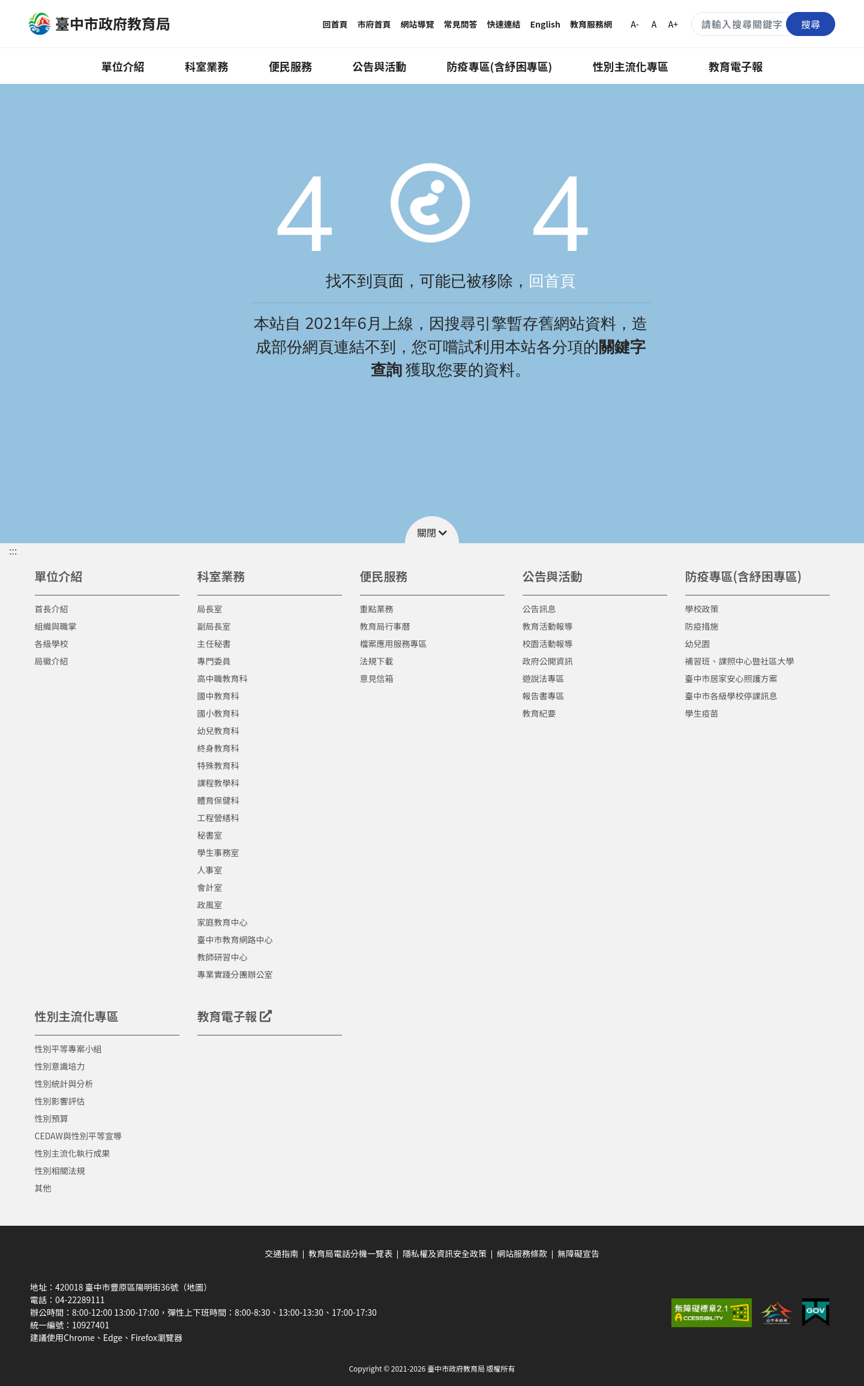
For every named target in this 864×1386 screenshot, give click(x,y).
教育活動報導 (548, 626)
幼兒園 (697, 643)
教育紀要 (539, 713)
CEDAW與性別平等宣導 (78, 1136)
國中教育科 (218, 696)
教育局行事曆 (385, 626)
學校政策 (702, 609)
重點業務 (377, 609)
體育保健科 (218, 800)
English (545, 24)
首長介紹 (51, 609)
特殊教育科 (218, 765)
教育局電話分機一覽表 (350, 1253)
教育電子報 (736, 66)
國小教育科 (218, 713)
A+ (673, 24)
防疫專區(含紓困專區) (500, 66)
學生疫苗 (702, 713)
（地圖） (195, 1287)
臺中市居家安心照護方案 (731, 678)
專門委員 (214, 661)
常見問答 (461, 24)
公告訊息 (539, 609)
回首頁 (335, 24)
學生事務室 (218, 852)
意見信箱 (377, 678)
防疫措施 (702, 626)
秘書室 (210, 835)
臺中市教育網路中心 (235, 939)
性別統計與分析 (64, 1083)
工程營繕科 (218, 818)
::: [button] (13, 550)
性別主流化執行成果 (72, 1153)
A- (634, 24)
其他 (43, 1188)
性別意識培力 (60, 1066)
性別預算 (51, 1118)
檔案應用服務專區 (393, 643)
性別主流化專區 (630, 66)
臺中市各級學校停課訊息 (731, 696)
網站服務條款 (522, 1253)
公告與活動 (379, 66)
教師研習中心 (222, 957)
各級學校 (51, 643)
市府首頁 (374, 24)
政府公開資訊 (548, 661)
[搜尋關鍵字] (763, 24)
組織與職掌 (56, 626)
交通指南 (281, 1253)
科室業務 (206, 66)
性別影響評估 (60, 1101)
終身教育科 (218, 748)
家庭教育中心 (222, 922)
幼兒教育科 (218, 731)
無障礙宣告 (578, 1253)
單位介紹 (123, 66)
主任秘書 (214, 643)
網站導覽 (417, 24)
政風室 (210, 905)
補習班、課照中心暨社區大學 (739, 661)
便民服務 (290, 66)
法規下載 (377, 661)
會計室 (210, 887)
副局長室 (214, 626)
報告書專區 (544, 696)
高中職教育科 (222, 678)
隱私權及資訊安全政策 (445, 1253)
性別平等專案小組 (68, 1049)
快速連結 (504, 24)
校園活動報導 (548, 643)
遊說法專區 (544, 678)
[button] (432, 529)
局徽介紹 (51, 661)
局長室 (210, 609)
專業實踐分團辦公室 (235, 974)
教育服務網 (591, 24)
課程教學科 (218, 783)
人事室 (210, 870)
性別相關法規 (60, 1171)
